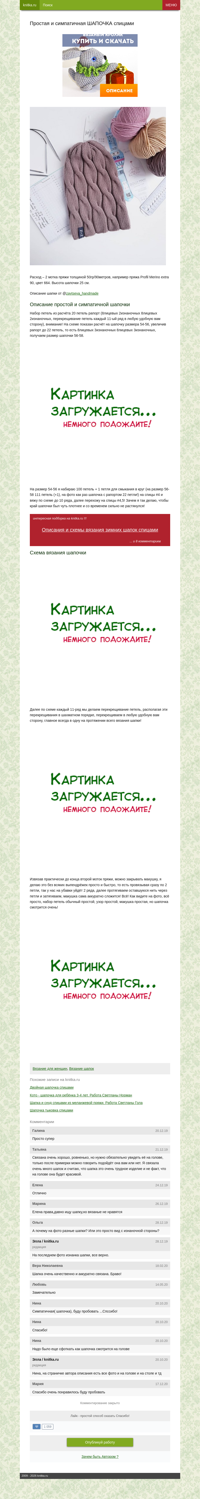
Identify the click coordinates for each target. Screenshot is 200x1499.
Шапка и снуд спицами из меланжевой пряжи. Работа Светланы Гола (86, 1103)
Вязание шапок (81, 1069)
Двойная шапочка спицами (52, 1087)
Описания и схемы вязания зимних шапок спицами (100, 530)
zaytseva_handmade (82, 293)
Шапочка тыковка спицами (51, 1110)
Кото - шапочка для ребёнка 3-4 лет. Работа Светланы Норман (81, 1095)
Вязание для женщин (50, 1069)
